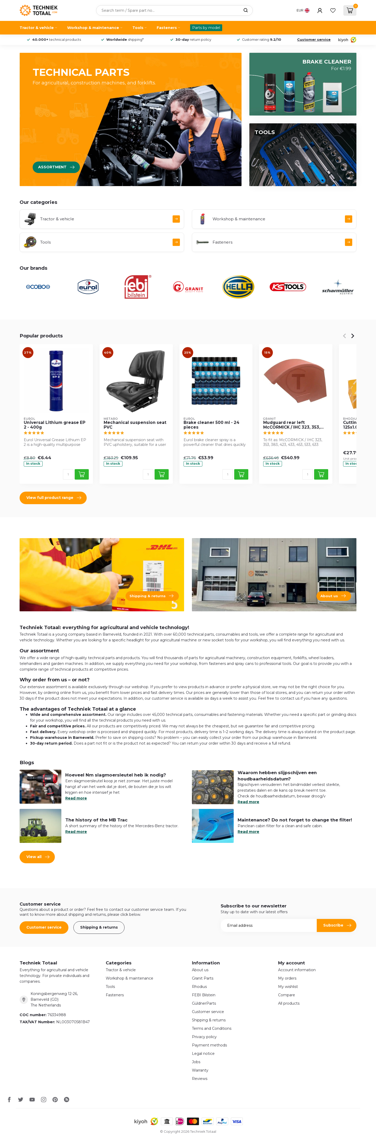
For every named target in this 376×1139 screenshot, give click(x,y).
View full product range (53, 498)
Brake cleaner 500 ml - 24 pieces (211, 425)
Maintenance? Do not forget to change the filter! (295, 819)
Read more (76, 798)
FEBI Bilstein (203, 995)
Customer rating (261, 40)
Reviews (199, 1078)
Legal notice (203, 1053)
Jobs (196, 1062)
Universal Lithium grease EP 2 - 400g (54, 425)
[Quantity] (68, 474)
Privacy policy (204, 1036)
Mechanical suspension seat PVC (135, 425)
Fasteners (167, 27)
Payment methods (209, 1045)
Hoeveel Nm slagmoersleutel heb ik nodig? (115, 775)
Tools (137, 27)
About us (200, 970)
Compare (286, 995)
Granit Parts (202, 978)
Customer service (314, 40)
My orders (287, 978)
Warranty (200, 1070)
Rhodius (199, 986)
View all (37, 857)
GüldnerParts (204, 1003)
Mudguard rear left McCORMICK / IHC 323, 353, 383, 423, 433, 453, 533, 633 (292, 425)
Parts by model (206, 27)
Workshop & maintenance (93, 27)
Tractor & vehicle (37, 27)
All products (288, 1003)
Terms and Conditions (211, 1028)
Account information (297, 970)
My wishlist (288, 986)
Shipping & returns (99, 927)
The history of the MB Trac (96, 819)
